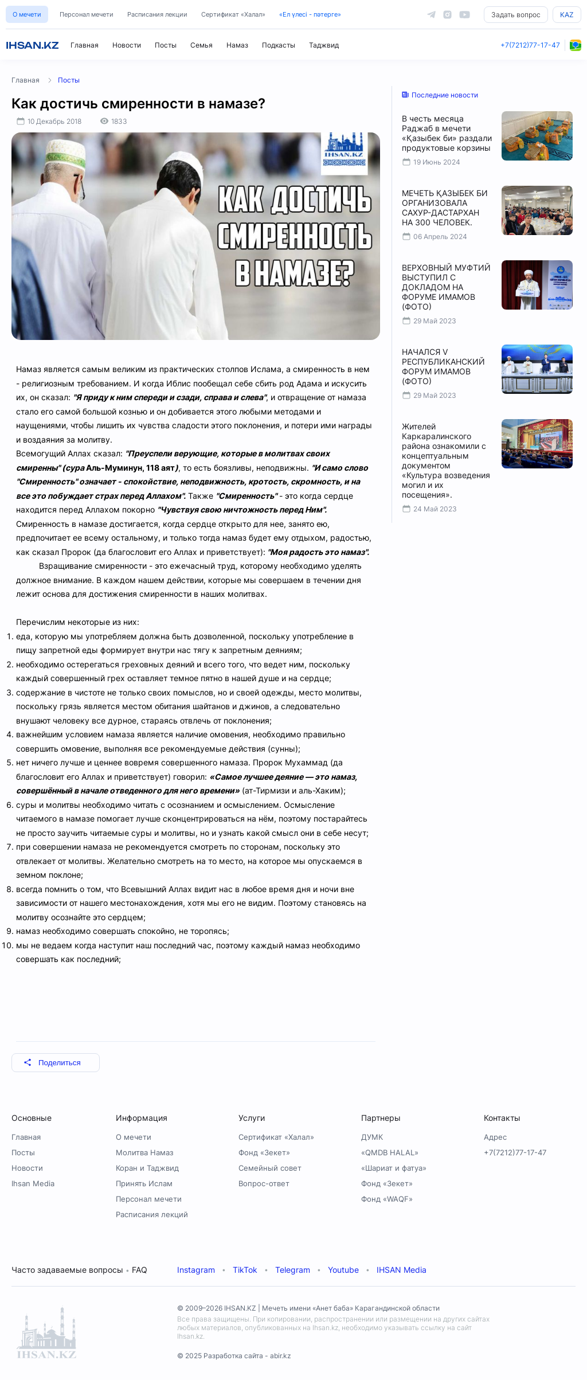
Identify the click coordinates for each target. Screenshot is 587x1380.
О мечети (27, 14)
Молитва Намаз (144, 1152)
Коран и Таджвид (147, 1167)
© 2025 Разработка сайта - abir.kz (234, 1355)
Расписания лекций (152, 1214)
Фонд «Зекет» (264, 1152)
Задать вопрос (516, 14)
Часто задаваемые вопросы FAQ (79, 1270)
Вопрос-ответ (263, 1183)
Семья (201, 45)
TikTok (245, 1270)
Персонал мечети (87, 14)
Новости (126, 45)
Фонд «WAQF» (387, 1198)
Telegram (292, 1270)
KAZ (567, 14)
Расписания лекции (157, 14)
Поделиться (52, 1062)
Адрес (495, 1136)
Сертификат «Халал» (233, 14)
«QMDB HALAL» (389, 1152)
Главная (85, 45)
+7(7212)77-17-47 (530, 45)
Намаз (237, 45)
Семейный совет (270, 1167)
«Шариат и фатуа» (393, 1167)
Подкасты (278, 45)
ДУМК (372, 1136)
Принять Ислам (144, 1183)
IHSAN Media (401, 1270)
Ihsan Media (32, 1183)
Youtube (343, 1270)
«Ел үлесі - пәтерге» (310, 14)
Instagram (196, 1270)
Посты (166, 45)
